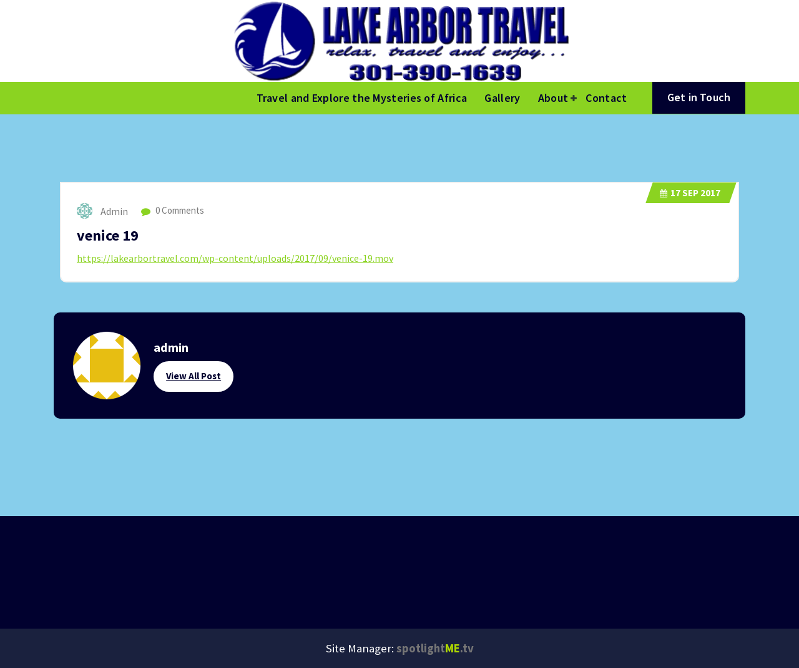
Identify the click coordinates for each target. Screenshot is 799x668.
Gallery (502, 98)
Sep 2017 (690, 193)
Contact (606, 98)
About (553, 98)
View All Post (193, 376)
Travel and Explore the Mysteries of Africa (362, 98)
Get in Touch (698, 97)
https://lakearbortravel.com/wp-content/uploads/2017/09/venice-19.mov (235, 258)
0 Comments (172, 210)
